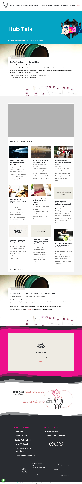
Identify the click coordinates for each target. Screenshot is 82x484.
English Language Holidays (30, 5)
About (17, 5)
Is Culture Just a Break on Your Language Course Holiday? (63, 245)
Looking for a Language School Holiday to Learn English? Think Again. (40, 241)
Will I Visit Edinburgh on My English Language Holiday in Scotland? (40, 162)
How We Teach (21, 444)
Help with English (46, 5)
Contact (72, 5)
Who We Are (20, 432)
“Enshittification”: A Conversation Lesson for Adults (63, 162)
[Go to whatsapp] (3, 480)
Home (12, 5)
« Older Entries (16, 269)
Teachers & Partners (61, 5)
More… (41, 361)
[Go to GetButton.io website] (3, 482)
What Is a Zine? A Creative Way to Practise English (18, 201)
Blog (78, 5)
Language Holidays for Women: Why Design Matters (40, 200)
